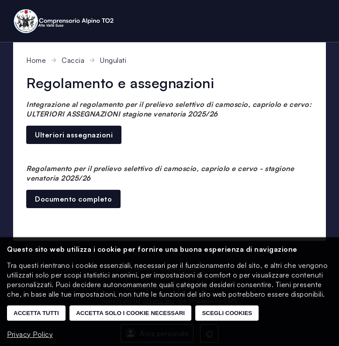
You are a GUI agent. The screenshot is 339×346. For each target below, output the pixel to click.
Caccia (73, 60)
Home (36, 60)
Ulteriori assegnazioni (74, 134)
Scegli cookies (227, 313)
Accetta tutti (36, 313)
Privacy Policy (30, 334)
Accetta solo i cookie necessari (130, 313)
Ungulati (113, 60)
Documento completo (73, 199)
